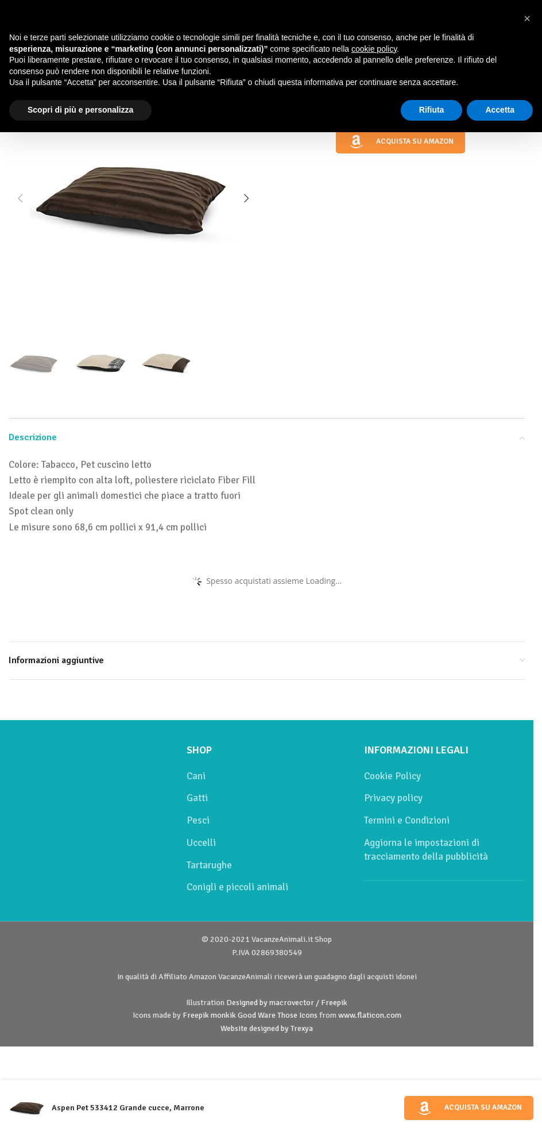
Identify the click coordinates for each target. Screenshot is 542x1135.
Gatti (197, 798)
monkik (223, 1015)
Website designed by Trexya (266, 1028)
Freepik (196, 1015)
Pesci (198, 820)
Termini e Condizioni (407, 820)
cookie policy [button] (374, 48)
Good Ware (257, 1015)
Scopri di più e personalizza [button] (80, 109)
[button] (20, 198)
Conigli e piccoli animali (237, 887)
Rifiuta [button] (431, 109)
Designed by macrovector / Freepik (286, 1002)
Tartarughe (209, 865)
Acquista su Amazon (400, 141)
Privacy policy (393, 798)
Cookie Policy (392, 776)
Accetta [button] (499, 109)
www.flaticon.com (369, 1015)
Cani (196, 776)
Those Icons (297, 1015)
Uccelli (201, 843)
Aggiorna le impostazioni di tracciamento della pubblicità (426, 850)
